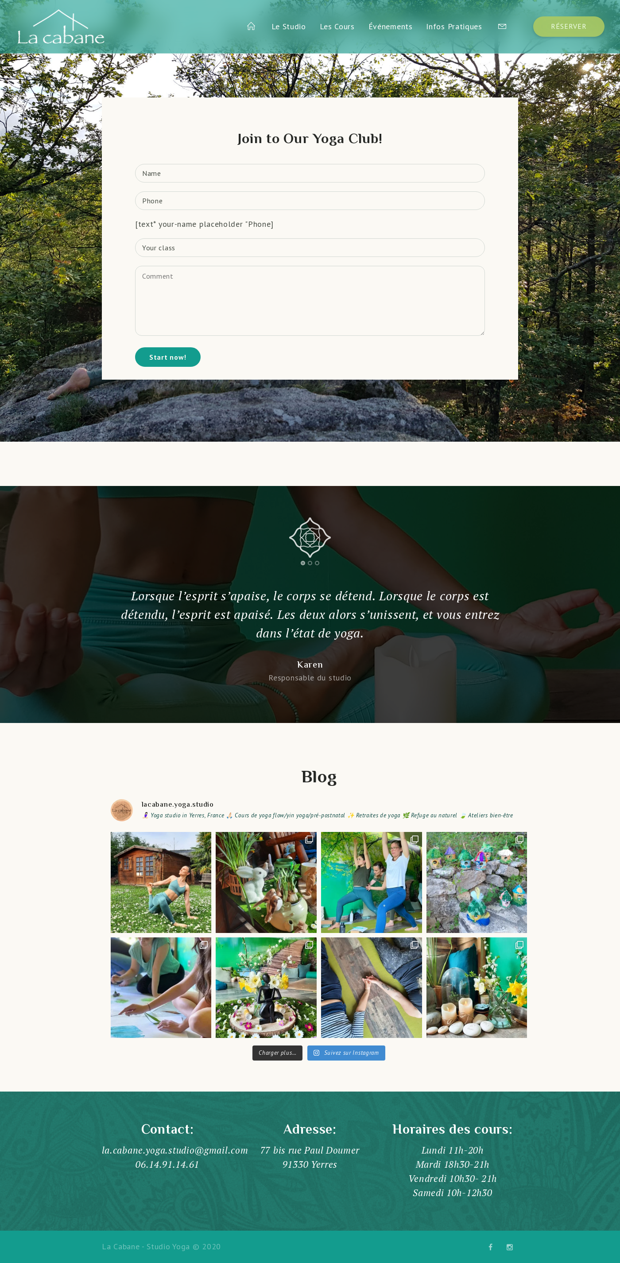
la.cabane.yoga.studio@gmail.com (175, 1150)
